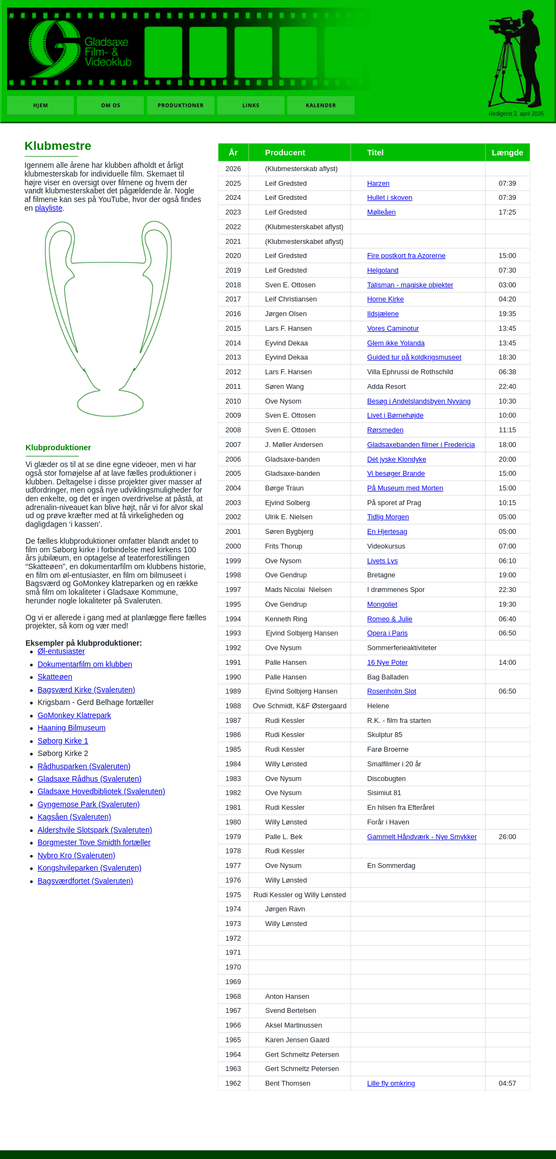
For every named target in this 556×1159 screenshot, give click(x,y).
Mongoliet (382, 604)
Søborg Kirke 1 (62, 740)
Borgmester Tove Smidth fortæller (93, 842)
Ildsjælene (383, 314)
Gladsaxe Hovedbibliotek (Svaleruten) (101, 791)
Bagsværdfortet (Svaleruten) (85, 881)
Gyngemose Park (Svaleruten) (88, 804)
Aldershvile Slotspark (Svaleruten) (94, 830)
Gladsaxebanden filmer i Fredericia (421, 444)
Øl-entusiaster (61, 651)
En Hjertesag (387, 531)
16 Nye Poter (387, 662)
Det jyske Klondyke (396, 459)
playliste (48, 208)
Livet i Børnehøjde (395, 415)
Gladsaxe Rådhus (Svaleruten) (89, 778)
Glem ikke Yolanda (396, 343)
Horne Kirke (385, 299)
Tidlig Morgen (388, 517)
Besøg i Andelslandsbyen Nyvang (419, 401)
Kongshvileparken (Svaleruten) (89, 868)
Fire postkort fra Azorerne (406, 255)
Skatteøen (54, 676)
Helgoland (383, 270)
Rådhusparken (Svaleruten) (83, 766)
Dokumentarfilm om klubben (84, 664)
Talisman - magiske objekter (410, 285)
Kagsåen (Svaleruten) (74, 816)
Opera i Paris (387, 633)
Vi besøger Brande (396, 473)
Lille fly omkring (391, 1083)
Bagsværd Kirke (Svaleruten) (86, 689)
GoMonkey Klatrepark (74, 715)
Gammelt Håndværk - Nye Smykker (422, 837)
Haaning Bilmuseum (71, 727)
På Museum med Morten (405, 488)
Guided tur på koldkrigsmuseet (414, 357)
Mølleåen (381, 212)
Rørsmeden (385, 430)
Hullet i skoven (389, 197)
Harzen (378, 183)
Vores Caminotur (393, 328)
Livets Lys (382, 561)
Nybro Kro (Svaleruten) (76, 855)
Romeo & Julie (389, 619)
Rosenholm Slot (391, 691)
